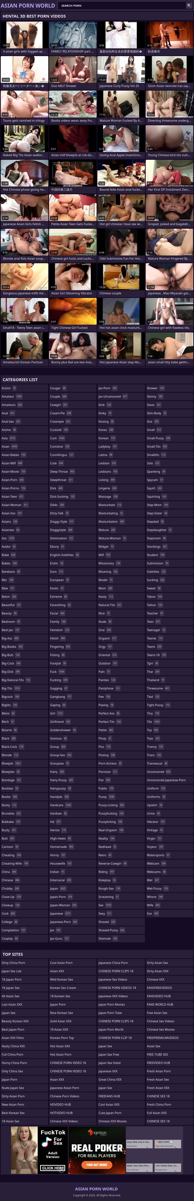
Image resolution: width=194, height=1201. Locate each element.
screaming (109, 897)
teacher (155, 613)
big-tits (11, 688)
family (58, 621)
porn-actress (110, 763)
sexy (105, 913)
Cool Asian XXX (109, 1104)
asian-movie (14, 471)
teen (154, 621)
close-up (12, 897)
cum (57, 438)
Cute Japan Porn (110, 1113)
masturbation (112, 521)
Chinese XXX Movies (113, 1121)
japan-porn (61, 897)
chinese (11, 880)
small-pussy (159, 438)
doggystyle (61, 530)
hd (55, 822)
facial (57, 613)
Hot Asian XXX (60, 1046)
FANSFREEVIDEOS (159, 988)
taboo (155, 596)
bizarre (10, 730)
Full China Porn (12, 1054)
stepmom (157, 538)
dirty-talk (59, 513)
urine (154, 813)
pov (105, 780)
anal (8, 413)
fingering (60, 646)
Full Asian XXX (157, 1113)
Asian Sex (153, 1046)
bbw (8, 588)
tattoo (155, 605)
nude (105, 621)
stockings (157, 546)
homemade (62, 847)
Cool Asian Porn (61, 963)
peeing (106, 705)
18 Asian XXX (59, 1029)
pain (105, 672)
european (60, 580)
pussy (107, 797)
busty (9, 830)
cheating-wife (15, 863)
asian (10, 446)
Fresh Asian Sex (158, 1079)
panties (107, 680)
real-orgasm (111, 830)
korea (106, 430)
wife (153, 905)
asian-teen (13, 496)
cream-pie (61, 413)
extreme (59, 596)
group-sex (61, 755)
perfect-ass (109, 713)
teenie (155, 638)
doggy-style (62, 521)
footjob (58, 663)
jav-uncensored (113, 396)
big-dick (11, 672)
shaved (107, 922)
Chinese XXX (155, 979)
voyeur (155, 847)
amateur (12, 396)
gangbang (61, 697)
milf (105, 555)
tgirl (153, 663)
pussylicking (111, 822)
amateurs (12, 405)
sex (105, 905)
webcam (157, 863)
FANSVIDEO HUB (159, 996)
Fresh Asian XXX (158, 1088)
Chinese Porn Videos (64, 1096)
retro (105, 855)
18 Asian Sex (10, 1121)
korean (107, 438)
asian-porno (14, 488)
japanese (60, 913)
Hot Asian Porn (60, 1054)
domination (62, 538)
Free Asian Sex (157, 1013)
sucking (156, 580)
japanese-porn (64, 922)
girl (57, 713)
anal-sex (11, 421)
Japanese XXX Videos (113, 996)
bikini (8, 713)
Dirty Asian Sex (157, 963)
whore (155, 897)
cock (9, 913)
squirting (157, 496)
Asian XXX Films (13, 1038)
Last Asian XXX (12, 1004)
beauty (9, 613)
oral (105, 630)
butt (8, 838)
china (9, 872)
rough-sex (110, 888)
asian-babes (14, 455)
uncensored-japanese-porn (166, 781)
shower (156, 388)
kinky (105, 413)
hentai (58, 830)
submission (158, 563)
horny (58, 855)
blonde (10, 755)
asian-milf (12, 463)
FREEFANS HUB (109, 1096)
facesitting (60, 605)
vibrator (156, 822)
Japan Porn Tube (110, 1013)
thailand (156, 680)
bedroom (11, 621)
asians (10, 521)
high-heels (61, 838)
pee (105, 697)
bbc (8, 580)
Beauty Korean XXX (15, 1021)
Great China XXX (110, 1079)
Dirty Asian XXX (158, 971)
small (154, 430)
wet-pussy (158, 888)
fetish (58, 638)
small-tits (157, 446)
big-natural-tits (16, 680)
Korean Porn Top (62, 1038)
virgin (155, 838)
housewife (61, 863)
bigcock (11, 697)
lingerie (108, 488)
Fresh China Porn (159, 1104)
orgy (106, 646)
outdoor (108, 663)
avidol (9, 546)
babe (9, 555)
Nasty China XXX (13, 1046)
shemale (108, 938)
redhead (108, 847)
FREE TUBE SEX (157, 1054)
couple (58, 396)
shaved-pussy (112, 930)
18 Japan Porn (12, 979)
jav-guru (60, 938)
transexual (157, 763)
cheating (12, 855)
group (58, 747)
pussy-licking (112, 805)
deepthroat (62, 480)
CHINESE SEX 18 (158, 1096)
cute (57, 463)
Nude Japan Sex (13, 1088)
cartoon (10, 847)
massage (108, 496)
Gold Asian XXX (61, 1021)
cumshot (60, 446)
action (9, 388)
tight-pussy (159, 705)
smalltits (156, 455)
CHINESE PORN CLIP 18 (115, 1038)
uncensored (159, 772)
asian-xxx (12, 513)
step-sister (157, 513)
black (9, 738)
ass (8, 538)
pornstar (108, 772)
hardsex (59, 813)
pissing (107, 755)
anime (9, 430)
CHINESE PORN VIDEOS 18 (117, 988)
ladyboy (108, 446)
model (106, 580)
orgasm (108, 638)
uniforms (156, 797)
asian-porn (13, 480)
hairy (57, 772)
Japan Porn (9, 1079)
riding (107, 872)
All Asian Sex (11, 996)
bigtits (10, 705)
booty (9, 805)
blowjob (12, 763)
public (106, 788)
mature (107, 530)
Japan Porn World (111, 1029)
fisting (58, 655)
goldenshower (63, 730)
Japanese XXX (108, 1071)
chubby (11, 888)
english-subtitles (65, 555)
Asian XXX (57, 971)
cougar (58, 388)
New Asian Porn (13, 1104)
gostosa (59, 738)
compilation (14, 930)
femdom (60, 630)
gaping (58, 705)
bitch (8, 722)
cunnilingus (62, 455)
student (156, 555)
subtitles (157, 571)
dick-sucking (63, 496)
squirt (155, 488)
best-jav (11, 630)
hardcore (61, 805)
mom (106, 588)
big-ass (10, 638)
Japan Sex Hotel (110, 1063)
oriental (108, 655)
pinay (105, 738)
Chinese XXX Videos (64, 1121)
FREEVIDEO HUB (158, 1063)
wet (153, 880)
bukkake (11, 822)
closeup (11, 905)
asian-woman (15, 505)
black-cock (13, 747)
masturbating (111, 513)
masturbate (110, 505)
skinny (155, 396)
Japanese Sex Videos (113, 979)
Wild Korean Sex (61, 979)
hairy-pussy (62, 780)
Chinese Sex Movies (161, 1029)
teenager (156, 630)
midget (106, 546)
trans (154, 755)
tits (153, 722)
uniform (156, 788)
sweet (154, 588)
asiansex (11, 530)
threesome (158, 688)
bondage (12, 780)
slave (154, 405)
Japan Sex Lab (11, 971)
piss (105, 747)
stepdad (156, 521)
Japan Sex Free (109, 1054)
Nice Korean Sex (61, 1013)
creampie (60, 421)
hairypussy (61, 788)
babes (10, 563)
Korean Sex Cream (63, 988)
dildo (57, 505)
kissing (106, 421)
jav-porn (108, 388)
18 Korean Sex (60, 996)
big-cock (11, 663)
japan (58, 888)
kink (105, 405)
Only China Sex (12, 1071)
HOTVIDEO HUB (61, 1113)
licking (107, 480)
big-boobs (12, 646)
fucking (59, 680)
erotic (57, 563)
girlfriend (60, 722)
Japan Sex (8, 1013)
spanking (156, 471)
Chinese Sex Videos (160, 1021)
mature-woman (113, 538)
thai (153, 672)
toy (153, 730)
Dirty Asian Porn (13, 1096)
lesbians (108, 471)
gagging (59, 688)
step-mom (158, 505)
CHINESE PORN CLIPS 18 (116, 971)
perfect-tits (110, 722)
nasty (106, 596)
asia (9, 438)
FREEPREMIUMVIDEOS (163, 1038)
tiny (153, 713)
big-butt (11, 655)
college (10, 922)
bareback (11, 571)
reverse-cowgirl (113, 863)
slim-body (157, 413)
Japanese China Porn (113, 963)
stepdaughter (159, 530)
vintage (155, 830)
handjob (60, 797)
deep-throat (62, 471)
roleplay (108, 880)
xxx (153, 913)
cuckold (59, 430)
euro (57, 571)
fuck (57, 672)
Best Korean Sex (13, 1113)
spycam (155, 480)
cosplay (10, 938)
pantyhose (110, 688)
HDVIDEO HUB (60, 1104)
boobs (10, 797)
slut (153, 421)
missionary (110, 563)
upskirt (155, 805)
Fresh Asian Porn (159, 1071)
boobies (10, 788)
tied (153, 697)
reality (107, 838)
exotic (57, 588)
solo (153, 463)
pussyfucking (111, 813)
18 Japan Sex (11, 988)
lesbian (108, 463)
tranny (155, 747)
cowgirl (59, 405)
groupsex (60, 763)
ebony (57, 546)
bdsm (9, 596)
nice (105, 613)
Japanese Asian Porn (64, 1088)
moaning (108, 571)
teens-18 (157, 655)
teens (154, 646)
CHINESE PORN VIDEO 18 (68, 1063)
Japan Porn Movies (112, 1004)
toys (153, 738)
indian (57, 872)
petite (106, 730)
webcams (157, 872)
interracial (61, 880)
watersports (158, 855)
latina (106, 455)
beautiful (12, 605)
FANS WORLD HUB (160, 1004)
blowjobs (11, 772)
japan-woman (63, 905)
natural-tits (110, 605)
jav (55, 930)
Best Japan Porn (13, 1029)
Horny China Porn (14, 1063)
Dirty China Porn (13, 963)
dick (56, 488)
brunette (11, 813)
